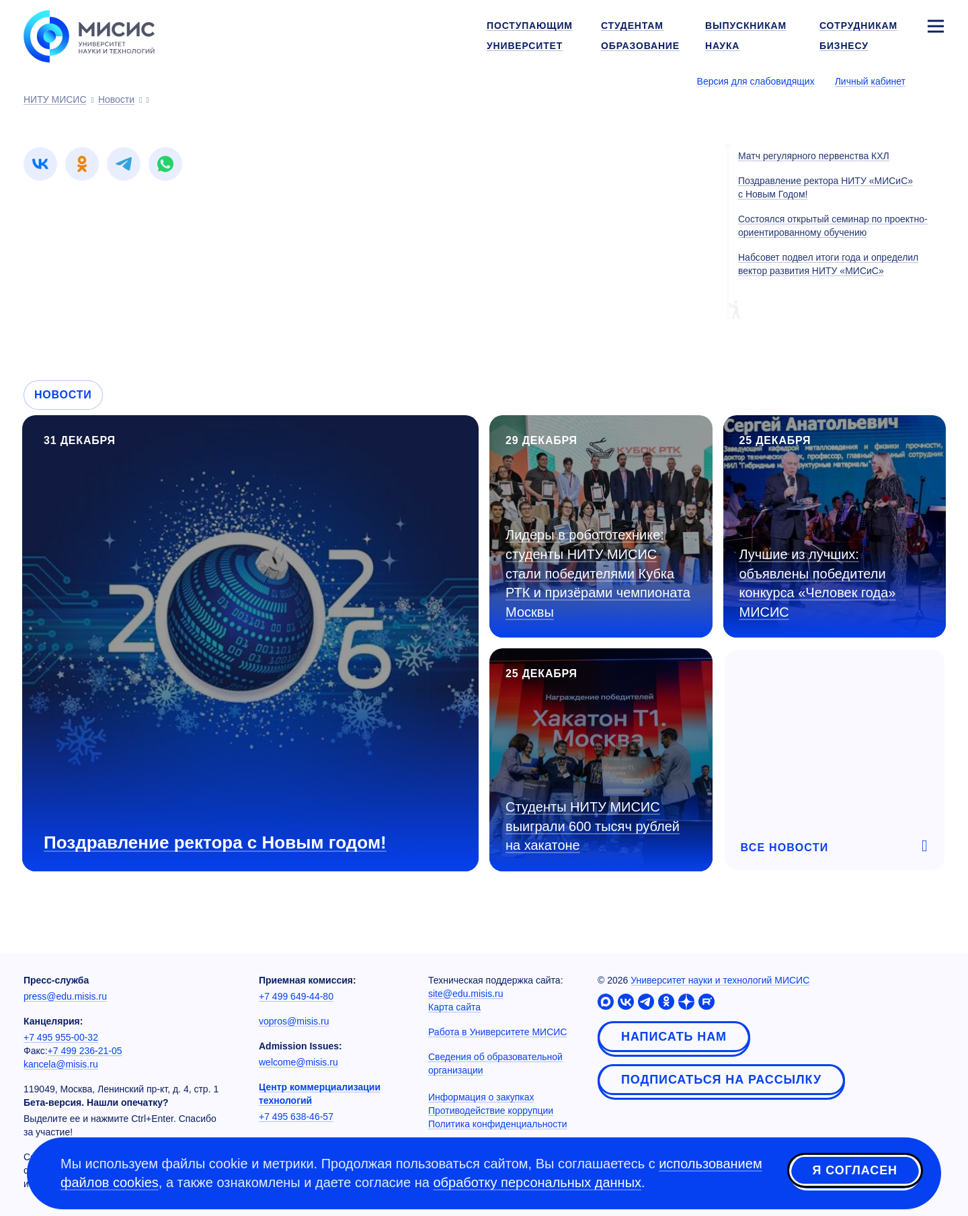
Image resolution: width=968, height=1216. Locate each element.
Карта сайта (454, 1007)
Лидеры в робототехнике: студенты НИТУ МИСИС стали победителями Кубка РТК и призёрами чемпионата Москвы (598, 573)
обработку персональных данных (537, 1182)
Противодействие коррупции (490, 1110)
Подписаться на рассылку (721, 1079)
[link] (40, 164)
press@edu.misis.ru (65, 996)
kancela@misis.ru (61, 1064)
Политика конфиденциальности (497, 1124)
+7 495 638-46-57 (296, 1116)
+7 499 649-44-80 (296, 996)
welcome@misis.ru (298, 1062)
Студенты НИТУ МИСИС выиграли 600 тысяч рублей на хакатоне (593, 826)
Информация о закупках (481, 1097)
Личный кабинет (870, 81)
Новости (63, 394)
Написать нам (674, 1036)
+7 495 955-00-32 (61, 1037)
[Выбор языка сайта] (935, 80)
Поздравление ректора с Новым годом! (215, 842)
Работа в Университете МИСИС (497, 1032)
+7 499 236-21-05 (85, 1050)
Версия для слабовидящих (756, 81)
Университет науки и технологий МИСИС (720, 980)
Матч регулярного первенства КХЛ (813, 155)
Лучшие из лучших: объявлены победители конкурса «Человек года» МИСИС (817, 583)
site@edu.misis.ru (465, 993)
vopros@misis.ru (294, 1021)
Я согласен (855, 1171)
